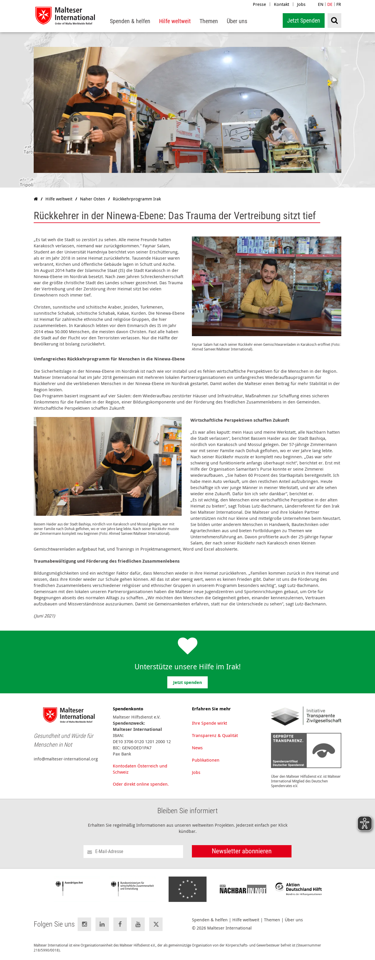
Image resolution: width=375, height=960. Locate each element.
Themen (272, 920)
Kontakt (281, 4)
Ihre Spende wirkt (209, 723)
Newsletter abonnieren (242, 851)
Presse (259, 4)
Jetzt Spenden (303, 20)
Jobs (301, 4)
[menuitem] (130, 21)
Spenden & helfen (210, 920)
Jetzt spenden (187, 682)
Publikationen (205, 760)
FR (338, 4)
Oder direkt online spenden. (141, 784)
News (197, 747)
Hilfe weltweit (245, 920)
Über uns (294, 920)
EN (320, 4)
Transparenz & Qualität (215, 735)
